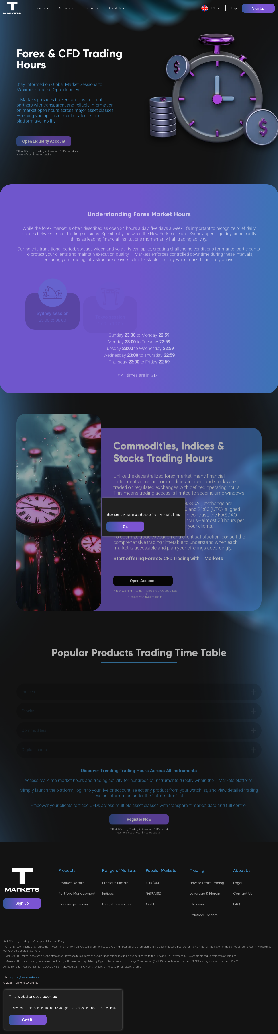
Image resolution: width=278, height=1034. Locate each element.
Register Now (139, 845)
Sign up (22, 917)
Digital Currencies (116, 918)
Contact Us (242, 907)
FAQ (236, 918)
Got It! (28, 1020)
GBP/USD (153, 907)
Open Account (144, 593)
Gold (150, 918)
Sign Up (258, 8)
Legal (237, 896)
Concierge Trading (74, 918)
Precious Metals (115, 896)
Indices (108, 907)
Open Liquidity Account (43, 153)
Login (234, 8)
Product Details (71, 896)
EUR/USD (153, 896)
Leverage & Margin (205, 907)
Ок (125, 526)
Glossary (197, 918)
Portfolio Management (77, 907)
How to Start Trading (207, 896)
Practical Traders (204, 928)
